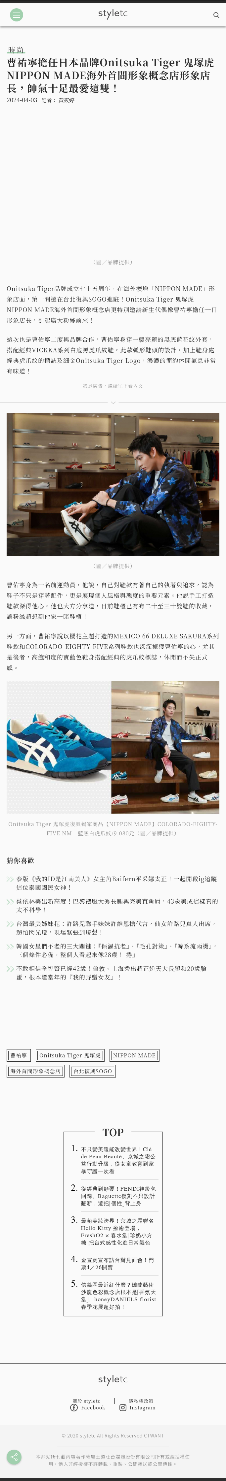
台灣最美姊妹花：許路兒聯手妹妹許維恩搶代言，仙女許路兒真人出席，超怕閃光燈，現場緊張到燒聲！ (116, 927)
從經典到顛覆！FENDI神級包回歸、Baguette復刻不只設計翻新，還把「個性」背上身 (119, 1195)
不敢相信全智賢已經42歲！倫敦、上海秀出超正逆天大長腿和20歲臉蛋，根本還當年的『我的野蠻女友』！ (111, 972)
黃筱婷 (66, 100)
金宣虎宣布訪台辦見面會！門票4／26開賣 (117, 1263)
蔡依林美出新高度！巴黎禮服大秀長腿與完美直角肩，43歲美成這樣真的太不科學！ (117, 905)
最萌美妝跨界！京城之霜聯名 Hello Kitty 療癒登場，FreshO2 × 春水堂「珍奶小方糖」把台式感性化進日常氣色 (117, 1231)
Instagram (137, 1407)
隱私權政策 (141, 1401)
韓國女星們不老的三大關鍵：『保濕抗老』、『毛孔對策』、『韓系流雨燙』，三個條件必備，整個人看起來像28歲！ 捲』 (117, 950)
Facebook (87, 1407)
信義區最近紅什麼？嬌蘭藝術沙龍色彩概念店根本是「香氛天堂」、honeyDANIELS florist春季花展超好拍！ (119, 1295)
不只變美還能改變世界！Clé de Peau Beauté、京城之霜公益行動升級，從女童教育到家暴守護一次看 (118, 1159)
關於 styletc (86, 1401)
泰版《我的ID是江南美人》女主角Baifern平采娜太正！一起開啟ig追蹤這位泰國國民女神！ (116, 882)
